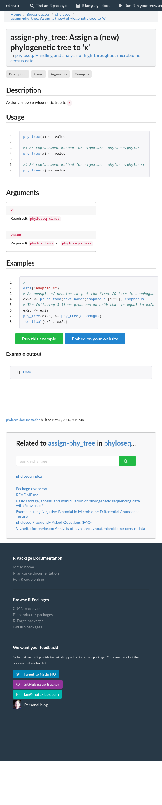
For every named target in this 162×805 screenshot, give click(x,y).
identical (32, 319)
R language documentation (36, 570)
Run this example (39, 336)
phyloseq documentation (23, 417)
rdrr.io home (23, 564)
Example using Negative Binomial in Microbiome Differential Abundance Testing (78, 511)
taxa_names (74, 296)
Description (17, 74)
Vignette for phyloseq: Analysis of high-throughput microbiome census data (80, 525)
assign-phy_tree (71, 440)
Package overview (31, 486)
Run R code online (28, 576)
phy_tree (31, 136)
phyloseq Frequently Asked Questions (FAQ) (54, 519)
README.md (27, 492)
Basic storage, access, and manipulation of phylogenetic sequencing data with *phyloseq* (78, 500)
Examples (82, 74)
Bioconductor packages (33, 611)
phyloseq (117, 440)
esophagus (96, 296)
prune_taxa (50, 296)
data (27, 285)
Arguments (59, 74)
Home (16, 14)
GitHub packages (27, 624)
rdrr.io (12, 5)
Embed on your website (95, 336)
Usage (38, 74)
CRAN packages (26, 605)
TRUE (26, 369)
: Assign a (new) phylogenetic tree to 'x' (58, 18)
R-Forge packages (28, 618)
